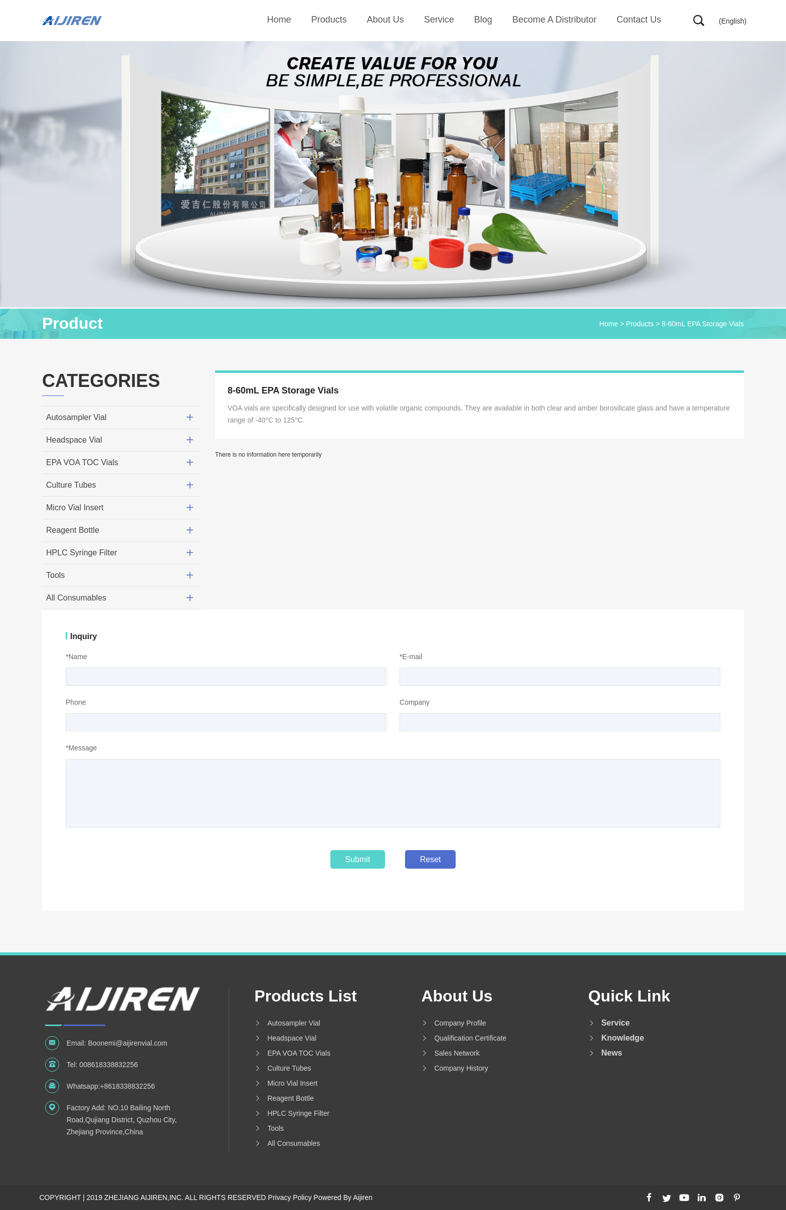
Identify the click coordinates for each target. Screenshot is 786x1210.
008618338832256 (108, 1065)
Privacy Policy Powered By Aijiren (320, 1197)
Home (279, 20)
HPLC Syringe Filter (81, 552)
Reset (430, 859)
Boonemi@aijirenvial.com (127, 1043)
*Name (76, 657)
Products (329, 20)
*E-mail (411, 657)
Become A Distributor (554, 20)
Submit (357, 859)
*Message (81, 748)
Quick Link (629, 996)
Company (415, 702)
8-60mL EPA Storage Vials (703, 324)
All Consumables (76, 597)
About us (385, 20)
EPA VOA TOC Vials (82, 462)
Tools (55, 575)
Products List (305, 996)
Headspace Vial (74, 440)
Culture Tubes (71, 485)
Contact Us (639, 20)
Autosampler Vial (76, 417)
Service (439, 20)
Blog (483, 20)
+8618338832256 (127, 1086)
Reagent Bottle (72, 530)
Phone (76, 702)
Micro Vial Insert (74, 507)
